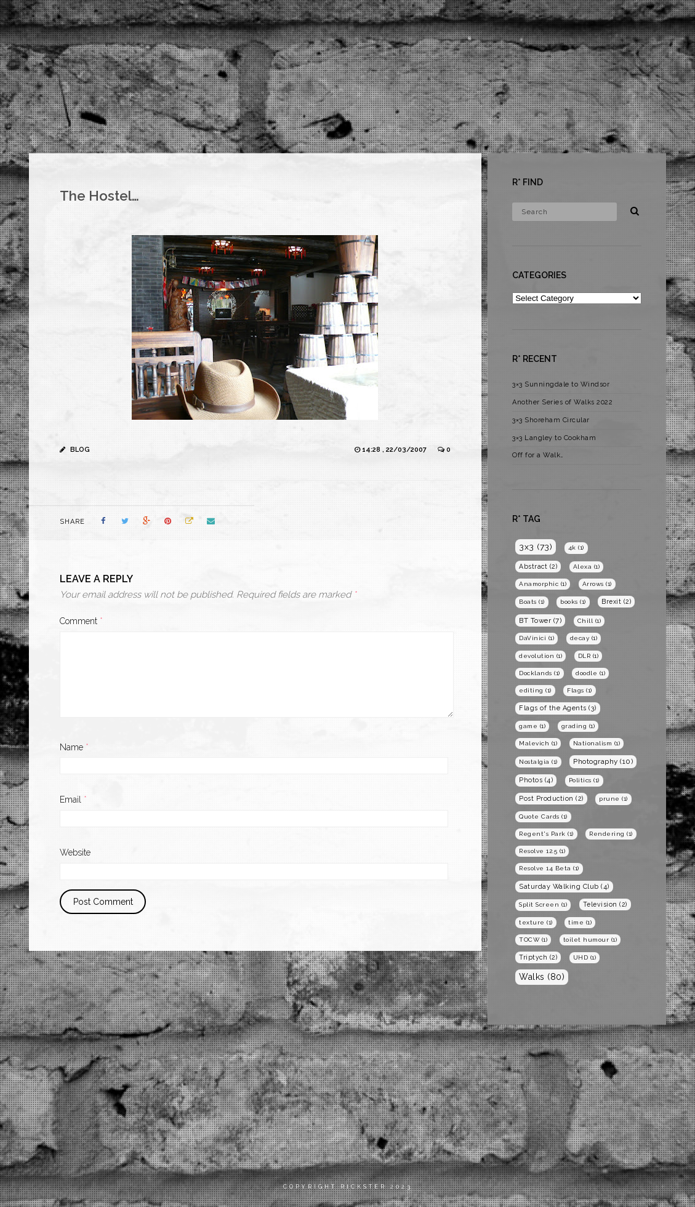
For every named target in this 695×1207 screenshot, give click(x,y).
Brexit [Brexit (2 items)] (616, 601)
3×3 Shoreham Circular (551, 420)
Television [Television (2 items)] (605, 904)
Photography (536, 21)
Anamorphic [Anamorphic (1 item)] (542, 583)
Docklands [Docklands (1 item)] (539, 673)
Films (472, 21)
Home (425, 21)
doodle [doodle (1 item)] (590, 673)
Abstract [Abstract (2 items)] (538, 566)
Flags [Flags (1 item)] (579, 690)
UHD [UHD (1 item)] (585, 957)
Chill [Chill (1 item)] (589, 620)
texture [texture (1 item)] (536, 922)
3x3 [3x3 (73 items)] (535, 546)
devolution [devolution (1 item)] (540, 655)
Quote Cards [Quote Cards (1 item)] (543, 816)
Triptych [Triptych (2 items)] (538, 957)
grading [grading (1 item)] (578, 726)
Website (75, 852)
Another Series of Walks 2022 (562, 402)
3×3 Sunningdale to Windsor (560, 384)
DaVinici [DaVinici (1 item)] (536, 638)
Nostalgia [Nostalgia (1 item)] (538, 761)
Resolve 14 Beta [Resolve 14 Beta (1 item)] (549, 868)
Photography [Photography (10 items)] (603, 761)
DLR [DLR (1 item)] (588, 655)
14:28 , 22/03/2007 (395, 450)
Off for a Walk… (538, 455)
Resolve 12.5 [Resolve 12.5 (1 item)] (542, 851)
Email (73, 799)
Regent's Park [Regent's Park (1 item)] (546, 833)
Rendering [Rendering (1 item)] (611, 833)
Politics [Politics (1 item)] (584, 780)
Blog (599, 21)
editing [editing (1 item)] (535, 690)
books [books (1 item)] (573, 601)
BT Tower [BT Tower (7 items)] (540, 620)
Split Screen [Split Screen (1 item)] (543, 904)
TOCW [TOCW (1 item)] (533, 939)
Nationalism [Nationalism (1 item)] (597, 743)
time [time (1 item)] (580, 922)
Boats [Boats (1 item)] (532, 601)
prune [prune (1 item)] (613, 798)
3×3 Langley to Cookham (554, 438)
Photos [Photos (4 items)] (536, 780)
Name (74, 747)
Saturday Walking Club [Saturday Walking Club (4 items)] (564, 887)
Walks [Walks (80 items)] (541, 977)
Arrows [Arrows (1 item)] (597, 583)
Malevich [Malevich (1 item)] (538, 743)
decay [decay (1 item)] (584, 638)
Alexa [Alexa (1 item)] (586, 566)
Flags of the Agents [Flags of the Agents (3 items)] (558, 708)
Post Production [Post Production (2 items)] (551, 798)
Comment (81, 621)
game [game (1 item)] (532, 726)
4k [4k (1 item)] (576, 547)
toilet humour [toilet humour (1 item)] (590, 939)
